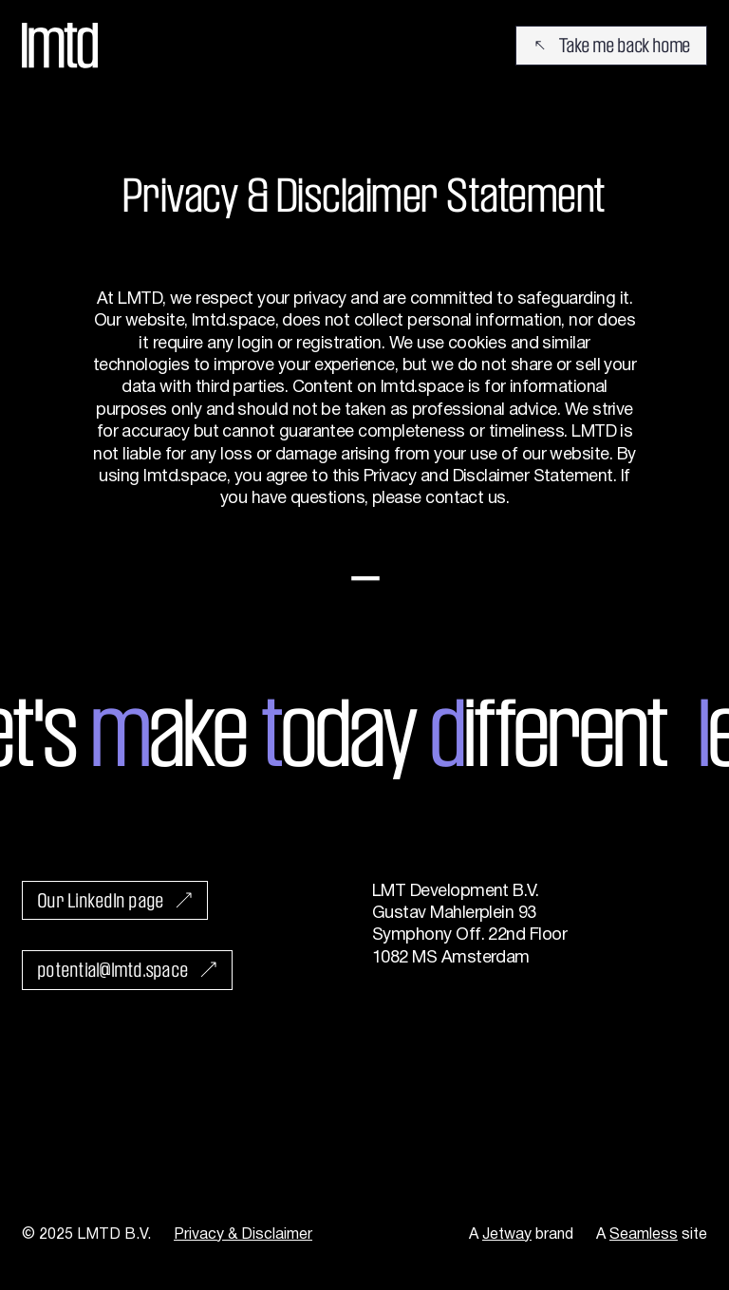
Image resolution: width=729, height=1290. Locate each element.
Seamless (643, 1235)
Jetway (507, 1235)
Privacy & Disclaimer (243, 1235)
